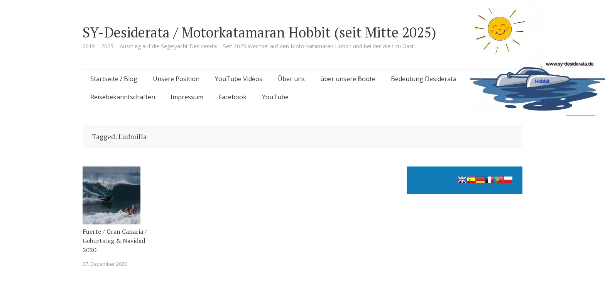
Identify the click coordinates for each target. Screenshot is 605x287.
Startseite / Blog (113, 79)
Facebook (233, 97)
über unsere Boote (347, 79)
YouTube (275, 97)
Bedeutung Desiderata (423, 79)
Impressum (187, 97)
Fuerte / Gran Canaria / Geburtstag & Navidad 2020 (115, 240)
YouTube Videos (238, 79)
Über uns (291, 79)
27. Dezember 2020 (105, 263)
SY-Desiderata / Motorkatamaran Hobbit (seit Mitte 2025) (259, 32)
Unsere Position (176, 79)
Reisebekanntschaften (122, 97)
